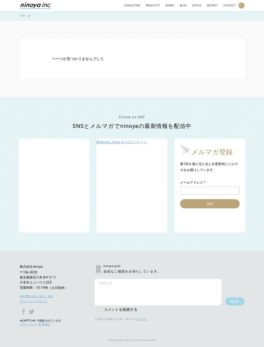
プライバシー (28, 324)
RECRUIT (212, 5)
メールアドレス (193, 182)
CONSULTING (132, 5)
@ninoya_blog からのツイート (121, 142)
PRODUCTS (153, 5)
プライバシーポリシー (34, 301)
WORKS (169, 5)
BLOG (183, 5)
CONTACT (229, 5)
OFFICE (196, 5)
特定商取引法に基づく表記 (37, 296)
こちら (142, 319)
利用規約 (44, 324)
